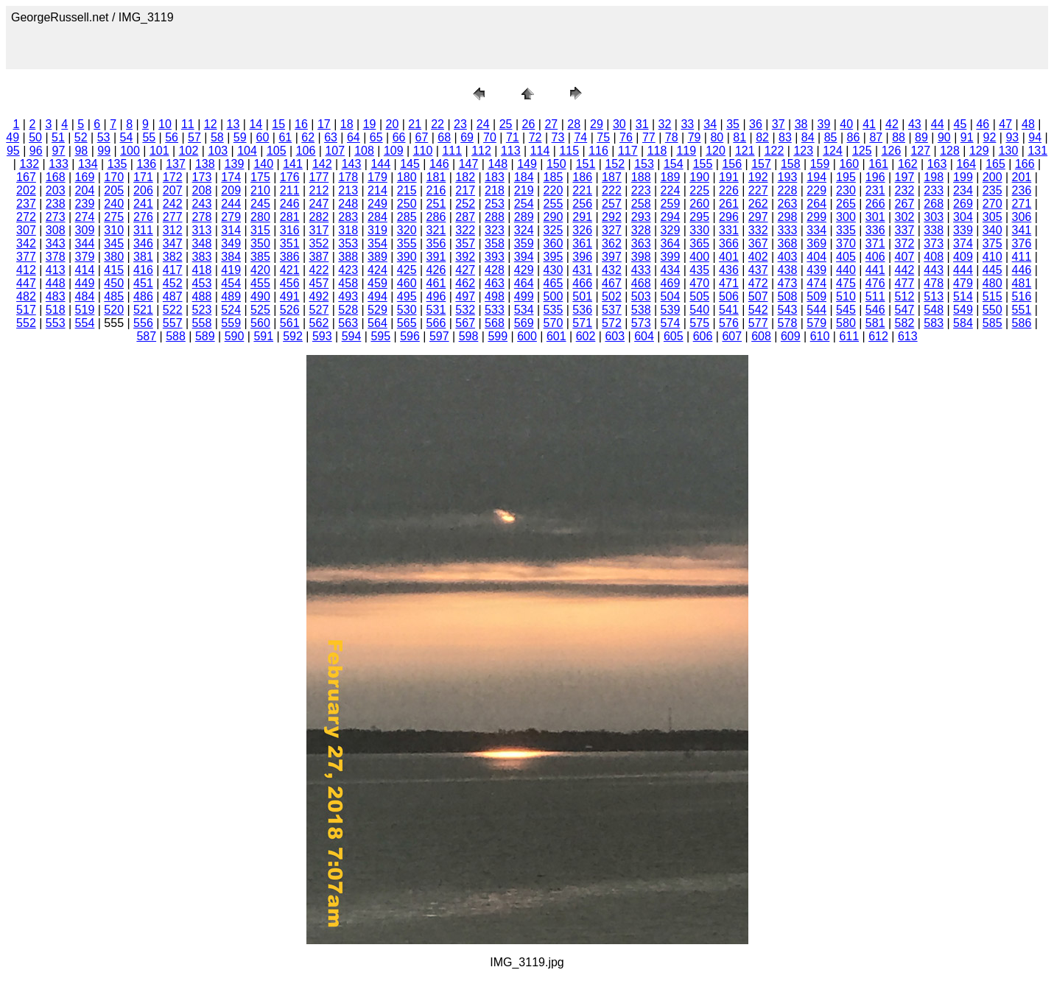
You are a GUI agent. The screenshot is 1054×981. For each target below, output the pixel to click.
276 (143, 217)
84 (808, 137)
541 (729, 309)
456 (290, 283)
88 (898, 137)
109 (394, 150)
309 (85, 230)
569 (524, 323)
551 (1022, 309)
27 (551, 124)
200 (992, 177)
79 (694, 137)
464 (524, 283)
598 (469, 336)
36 (755, 124)
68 (444, 137)
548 (934, 309)
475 (846, 283)
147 (469, 164)
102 (189, 150)
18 (347, 124)
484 (85, 296)
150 (556, 164)
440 (846, 270)
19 (369, 124)
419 (231, 270)
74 (580, 137)
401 (729, 256)
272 (26, 217)
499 (524, 296)
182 (465, 177)
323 (495, 230)
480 (992, 283)
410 (992, 256)
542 (758, 309)
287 (465, 217)
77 (649, 137)
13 (233, 124)
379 (85, 256)
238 (56, 203)
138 (205, 164)
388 (348, 256)
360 (553, 243)
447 (26, 283)
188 (641, 177)
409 (963, 256)
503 (641, 296)
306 (1022, 217)
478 (934, 283)
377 (26, 256)
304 (963, 217)
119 (686, 150)
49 (12, 137)
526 (290, 309)
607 (732, 336)
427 (465, 270)
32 (665, 124)
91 (967, 137)
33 (687, 124)
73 (558, 137)
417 (173, 270)
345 (114, 243)
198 (934, 177)
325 (553, 230)
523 (202, 309)
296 (729, 217)
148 (497, 164)
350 (260, 243)
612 (878, 336)
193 (788, 177)
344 (85, 243)
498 (495, 296)
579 (816, 323)
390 (407, 256)
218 (495, 190)
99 (103, 150)
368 (788, 243)
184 (524, 177)
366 (729, 243)
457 (319, 283)
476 (875, 283)
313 (202, 230)
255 (553, 203)
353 (348, 243)
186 (582, 177)
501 (582, 296)
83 (785, 137)
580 (846, 323)
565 (407, 323)
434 (671, 270)
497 (465, 296)
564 (377, 323)
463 (495, 283)
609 (791, 336)
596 (410, 336)
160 (849, 164)
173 (202, 177)
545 (846, 309)
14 (255, 124)
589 (205, 336)
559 (231, 323)
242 (173, 203)
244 (231, 203)
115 (569, 150)
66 (399, 137)
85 (830, 137)
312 (173, 230)
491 (290, 296)
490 (260, 296)
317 (319, 230)
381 (143, 256)
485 (114, 296)
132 (29, 164)
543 (788, 309)
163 (937, 164)
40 (846, 124)
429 (524, 270)
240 (114, 203)
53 (103, 137)
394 (524, 256)
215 (407, 190)
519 (85, 309)
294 (671, 217)
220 (553, 190)
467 (612, 283)
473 (788, 283)
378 (56, 256)
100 (130, 150)
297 (758, 217)
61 (285, 137)
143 (352, 164)
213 (348, 190)
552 (26, 323)
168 (56, 177)
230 (846, 190)
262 (758, 203)
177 (319, 177)
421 (290, 270)
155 (703, 164)
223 (641, 190)
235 (992, 190)
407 (905, 256)
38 (801, 124)
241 (143, 203)
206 (143, 190)
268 (934, 203)
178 (348, 177)
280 (260, 217)
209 (231, 190)
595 (380, 336)
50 (35, 137)
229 (816, 190)
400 (699, 256)
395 (553, 256)
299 (816, 217)
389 (377, 256)
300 (846, 217)
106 (306, 150)
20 (391, 124)
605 (674, 336)
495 (407, 296)
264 (816, 203)
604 (644, 336)
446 (1022, 270)
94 (1034, 137)
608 (761, 336)
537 (612, 309)
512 (905, 296)
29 (596, 124)
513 (934, 296)
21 (414, 124)
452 (173, 283)
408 (934, 256)
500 (553, 296)
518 (56, 309)
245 (260, 203)
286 (436, 217)
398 (641, 256)
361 (582, 243)
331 (729, 230)
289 (524, 217)
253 (495, 203)
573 (641, 323)
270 (992, 203)
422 (319, 270)
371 (875, 243)
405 (846, 256)
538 (641, 309)
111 (452, 150)
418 (202, 270)
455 (260, 283)
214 (377, 190)
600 (527, 336)
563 (348, 323)
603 (615, 336)
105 (277, 150)
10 (165, 124)
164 (966, 164)
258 (641, 203)
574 (671, 323)
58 (217, 137)
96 (36, 150)
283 (348, 217)
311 (143, 230)
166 (1025, 164)
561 (290, 323)
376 (1022, 243)
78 (671, 137)
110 (423, 150)
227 (758, 190)
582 (905, 323)
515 (992, 296)
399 (671, 256)
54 (126, 137)
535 (553, 309)
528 (348, 309)
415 (114, 270)
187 (612, 177)
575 (699, 323)
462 (465, 283)
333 (788, 230)
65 (376, 137)
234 (963, 190)
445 (992, 270)
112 (481, 150)
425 (407, 270)
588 (176, 336)
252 (465, 203)
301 (875, 217)
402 (758, 256)
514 (963, 296)
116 (598, 150)
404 (816, 256)
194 (816, 177)
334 (816, 230)
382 (173, 256)
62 (308, 137)
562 (319, 323)
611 (849, 336)
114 (540, 150)
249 (377, 203)
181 (436, 177)
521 (143, 309)
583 (934, 323)
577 (758, 323)
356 (436, 243)
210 (260, 190)
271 (1022, 203)
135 (117, 164)
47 (1005, 124)
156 (732, 164)
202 (26, 190)
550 (992, 309)
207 (173, 190)
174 (231, 177)
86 (853, 137)
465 (553, 283)
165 (995, 164)
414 (85, 270)
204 (85, 190)
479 (963, 283)
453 (202, 283)
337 (905, 230)
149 (527, 164)
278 (202, 217)
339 (963, 230)
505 (699, 296)
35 (732, 124)
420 (260, 270)
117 (628, 150)
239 (85, 203)
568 (495, 323)
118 (657, 150)
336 (875, 230)
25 (506, 124)
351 (290, 243)
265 (846, 203)
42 (892, 124)
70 (489, 137)
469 (671, 283)
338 (934, 230)
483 (56, 296)
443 (934, 270)
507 (758, 296)
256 (582, 203)
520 (114, 309)
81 (739, 137)
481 (1022, 283)
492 (319, 296)
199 (963, 177)
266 (875, 203)
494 (377, 296)
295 (699, 217)
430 (553, 270)
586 (1022, 323)
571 (582, 323)
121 (745, 150)
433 (641, 270)
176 (290, 177)
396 (582, 256)
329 (671, 230)
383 (202, 256)
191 (729, 177)
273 (56, 217)
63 (330, 137)
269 (963, 203)
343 (56, 243)
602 (586, 336)
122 (774, 150)
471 (729, 283)
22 (437, 124)
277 (173, 217)
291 (582, 217)
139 (235, 164)
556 (143, 323)
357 (465, 243)
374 (963, 243)
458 (348, 283)
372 (905, 243)
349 (231, 243)
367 (758, 243)
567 (465, 323)
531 (436, 309)
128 (950, 150)
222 (612, 190)
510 (846, 296)
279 (231, 217)
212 (319, 190)
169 (85, 177)
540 (699, 309)
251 (436, 203)
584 (963, 323)
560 (260, 323)
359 (524, 243)
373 (934, 243)
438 (788, 270)
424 (377, 270)
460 (407, 283)
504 (671, 296)
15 (278, 124)
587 (146, 336)
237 (26, 203)
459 (377, 283)
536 (582, 309)
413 (56, 270)
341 (1022, 230)
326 (582, 230)
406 (875, 256)
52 (81, 137)
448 (56, 283)
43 (914, 124)
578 (788, 323)
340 (992, 230)
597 (439, 336)
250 (407, 203)
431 (582, 270)
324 (524, 230)
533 (495, 309)
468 (641, 283)
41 (869, 124)
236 (1022, 190)
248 (348, 203)
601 (556, 336)
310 (114, 230)
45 (960, 124)
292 (612, 217)
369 (816, 243)
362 (612, 243)
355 (407, 243)
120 (715, 150)
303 (934, 217)
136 (146, 164)
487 (173, 296)
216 (436, 190)
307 (26, 230)
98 (81, 150)
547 (905, 309)
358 (495, 243)
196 (875, 177)
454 (231, 283)
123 (803, 150)
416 (143, 270)
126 (892, 150)
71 (512, 137)
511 (875, 296)
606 (703, 336)
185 (553, 177)
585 (992, 323)
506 (729, 296)
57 (194, 137)
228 (788, 190)
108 (364, 150)
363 (641, 243)
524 (231, 309)
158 (791, 164)
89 (921, 137)
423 (348, 270)
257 (612, 203)
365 (699, 243)
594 (352, 336)
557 (173, 323)
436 (729, 270)
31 (642, 124)
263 (788, 203)
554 (85, 323)
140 (263, 164)
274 (85, 217)
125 (862, 150)
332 (758, 230)
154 (674, 164)
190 (699, 177)
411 (1022, 256)
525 (260, 309)
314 (231, 230)
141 (293, 164)
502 (612, 296)
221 (582, 190)
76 (626, 137)
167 (26, 177)
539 (671, 309)
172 (173, 177)
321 (436, 230)
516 (1022, 296)
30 (619, 124)
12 (210, 124)
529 (377, 309)
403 (788, 256)
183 (495, 177)
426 (436, 270)
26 (528, 124)
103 (218, 150)
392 (465, 256)
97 (59, 150)
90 (944, 137)
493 (348, 296)
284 (377, 217)
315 (260, 230)
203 (56, 190)
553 (56, 323)
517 (26, 309)
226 (729, 190)
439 (816, 270)
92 (990, 137)
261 (729, 203)
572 (612, 323)
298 (788, 217)
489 (231, 296)
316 (290, 230)
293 (641, 217)
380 (114, 256)
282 (319, 217)
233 (934, 190)
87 (875, 137)
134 (88, 164)
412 (26, 270)
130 (1009, 150)
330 (699, 230)
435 (699, 270)
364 (671, 243)
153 (644, 164)
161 (878, 164)
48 (1028, 124)
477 (905, 283)
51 (58, 137)
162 (908, 164)
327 (612, 230)
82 (762, 137)
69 (467, 137)
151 (586, 164)
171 (143, 177)
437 (758, 270)
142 (322, 164)
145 (410, 164)
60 (263, 137)
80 (716, 137)
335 (846, 230)
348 (202, 243)
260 (699, 203)
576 (729, 323)
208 (202, 190)
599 (497, 336)
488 (202, 296)
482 (26, 296)
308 (56, 230)
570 (553, 323)
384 (231, 256)
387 (319, 256)
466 (582, 283)
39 (824, 124)
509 (816, 296)
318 (348, 230)
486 (143, 296)
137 (176, 164)
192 (758, 177)
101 (159, 150)
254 (524, 203)
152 (615, 164)
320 (407, 230)
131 (1037, 150)
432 (612, 270)
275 (114, 217)
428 (495, 270)
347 (173, 243)
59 (240, 137)
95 (13, 150)
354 (377, 243)
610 (820, 336)
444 (963, 270)
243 (202, 203)
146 (439, 164)
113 (511, 150)
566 (436, 323)
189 (671, 177)
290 (553, 217)
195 (846, 177)
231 (875, 190)
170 (114, 177)
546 (875, 309)
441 (875, 270)
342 (26, 243)
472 (758, 283)
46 (982, 124)
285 (407, 217)
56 (171, 137)
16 (301, 124)
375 (992, 243)
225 (699, 190)
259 (671, 203)
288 (495, 217)
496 (436, 296)
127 (920, 150)
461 (436, 283)
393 (495, 256)
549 (963, 309)
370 (846, 243)
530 (407, 309)
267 (905, 203)
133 (58, 164)
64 (353, 137)
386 (290, 256)
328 (641, 230)
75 (603, 137)
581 (875, 323)
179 (377, 177)
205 (114, 190)
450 (114, 283)
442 (905, 270)
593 (322, 336)
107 (335, 150)
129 (979, 150)
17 (324, 124)
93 (1012, 137)
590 (235, 336)
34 (710, 124)
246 (290, 203)
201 (1022, 177)
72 (535, 137)
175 (260, 177)
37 (778, 124)
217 (465, 190)
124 (833, 150)
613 (908, 336)
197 (905, 177)
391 (436, 256)
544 (816, 309)
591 (263, 336)
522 (173, 309)
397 (612, 256)
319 (377, 230)
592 (293, 336)
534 (524, 309)
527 (319, 309)
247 (319, 203)
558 (202, 323)
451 (143, 283)
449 (85, 283)
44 (937, 124)
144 (380, 164)
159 (820, 164)
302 (905, 217)
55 (148, 137)
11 (187, 124)
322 (465, 230)
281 (290, 217)
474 (816, 283)
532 (465, 309)
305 (992, 217)
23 (460, 124)
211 (290, 190)
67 (422, 137)
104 (247, 150)
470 (699, 283)
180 (407, 177)
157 (761, 164)
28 (573, 124)
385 (260, 256)
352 (319, 243)
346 (143, 243)
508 (788, 296)
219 (524, 190)
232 (905, 190)
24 (483, 124)
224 (671, 190)
